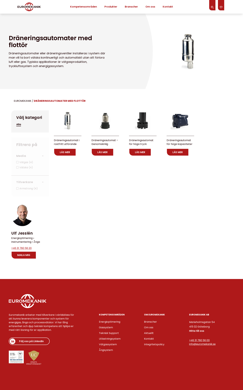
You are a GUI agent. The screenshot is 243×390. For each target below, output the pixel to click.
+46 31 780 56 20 (21, 248)
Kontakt (168, 6)
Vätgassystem (108, 344)
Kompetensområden (83, 6)
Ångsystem (106, 350)
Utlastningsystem (110, 339)
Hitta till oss (196, 331)
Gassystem (106, 327)
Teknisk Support (109, 333)
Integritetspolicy (154, 344)
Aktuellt (149, 333)
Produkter (110, 6)
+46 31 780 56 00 (199, 340)
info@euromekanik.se (202, 344)
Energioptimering (109, 322)
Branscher (131, 6)
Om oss (150, 6)
